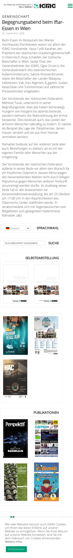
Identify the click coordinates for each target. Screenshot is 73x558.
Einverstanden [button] (16, 549)
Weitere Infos (13, 542)
